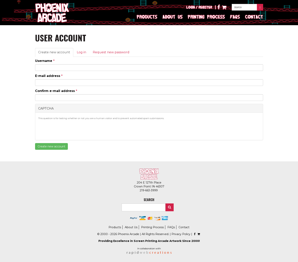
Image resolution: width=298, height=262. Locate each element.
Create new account (55, 53)
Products (147, 17)
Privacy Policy (181, 234)
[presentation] (67, 129)
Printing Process (206, 17)
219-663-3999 (149, 190)
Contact (254, 17)
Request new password (111, 52)
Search (169, 207)
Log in (81, 52)
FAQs (235, 17)
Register (205, 7)
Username (45, 61)
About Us (173, 17)
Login (190, 7)
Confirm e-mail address (56, 91)
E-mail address (49, 76)
